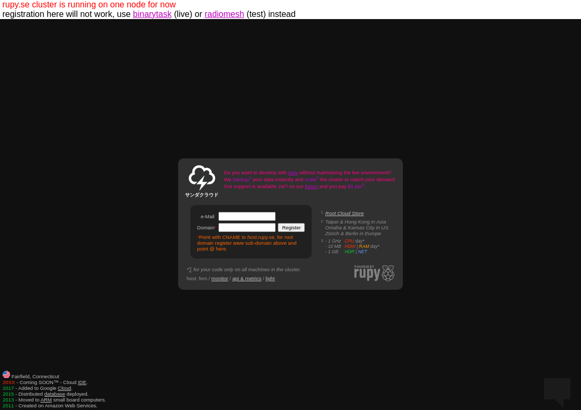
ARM (45, 400)
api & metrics (246, 278)
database (54, 394)
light (270, 278)
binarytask (152, 14)
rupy (293, 172)
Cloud (64, 388)
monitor (220, 278)
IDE (82, 382)
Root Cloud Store (344, 213)
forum (311, 186)
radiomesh (224, 14)
